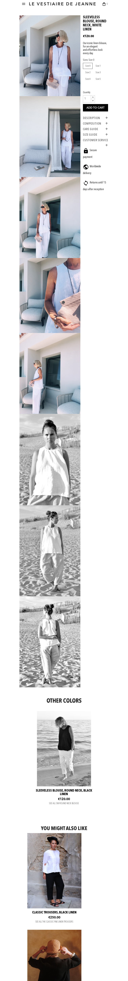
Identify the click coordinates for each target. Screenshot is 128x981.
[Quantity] (86, 106)
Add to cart (94, 115)
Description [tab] (90, 125)
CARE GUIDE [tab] (89, 136)
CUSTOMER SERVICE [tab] (94, 148)
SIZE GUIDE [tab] (89, 142)
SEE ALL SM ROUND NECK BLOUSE (64, 719)
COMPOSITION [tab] (91, 131)
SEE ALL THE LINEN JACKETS (87, 823)
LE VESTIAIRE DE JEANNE (66, 4)
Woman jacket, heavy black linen (87, 812)
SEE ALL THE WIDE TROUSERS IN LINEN (41, 905)
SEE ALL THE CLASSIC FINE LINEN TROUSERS (41, 823)
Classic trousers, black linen (41, 812)
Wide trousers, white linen (41, 893)
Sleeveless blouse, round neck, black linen (64, 703)
